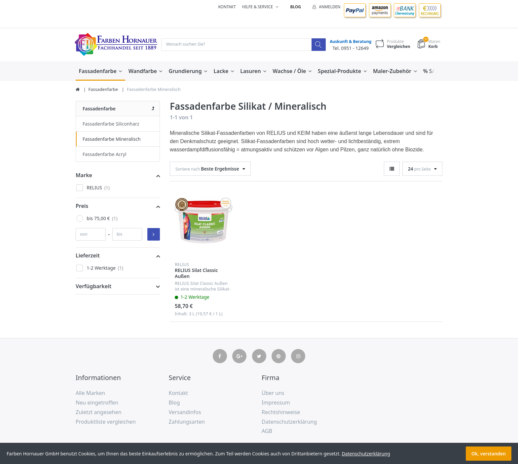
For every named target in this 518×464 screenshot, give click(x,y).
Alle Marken (90, 393)
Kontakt (227, 7)
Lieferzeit (88, 255)
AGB (267, 431)
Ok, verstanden (488, 453)
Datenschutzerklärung (289, 422)
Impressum (276, 402)
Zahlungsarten (187, 422)
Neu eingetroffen (97, 402)
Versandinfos (185, 412)
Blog (295, 7)
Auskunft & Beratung (349, 42)
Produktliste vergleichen (106, 422)
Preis (82, 206)
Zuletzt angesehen (99, 412)
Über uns (273, 393)
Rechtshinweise (281, 412)
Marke (84, 175)
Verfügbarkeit (93, 286)
